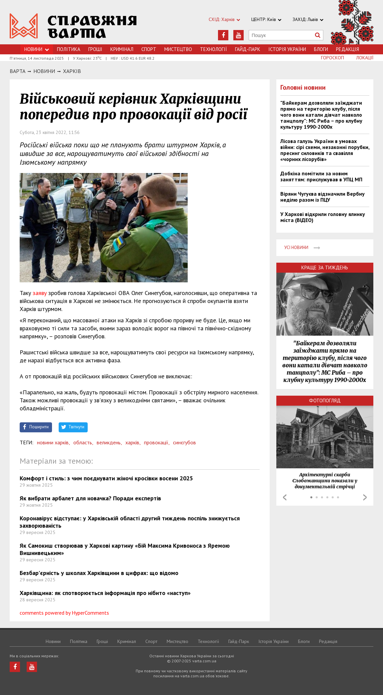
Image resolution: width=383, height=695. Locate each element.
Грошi (95, 49)
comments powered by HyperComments (64, 612)
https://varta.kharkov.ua (73, 25)
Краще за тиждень (324, 267)
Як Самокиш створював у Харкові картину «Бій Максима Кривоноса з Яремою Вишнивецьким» (125, 549)
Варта (17, 71)
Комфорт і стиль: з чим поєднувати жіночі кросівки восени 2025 (106, 478)
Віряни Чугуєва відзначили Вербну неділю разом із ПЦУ (322, 196)
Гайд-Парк (247, 49)
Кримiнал (121, 49)
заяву (40, 293)
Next (365, 497)
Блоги (321, 49)
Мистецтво (178, 49)
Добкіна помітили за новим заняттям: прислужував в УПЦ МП (321, 176)
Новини (36, 49)
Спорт (148, 49)
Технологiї (213, 49)
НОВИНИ (44, 71)
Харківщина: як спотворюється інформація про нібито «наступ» (105, 593)
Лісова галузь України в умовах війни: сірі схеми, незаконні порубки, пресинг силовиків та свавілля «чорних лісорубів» (324, 150)
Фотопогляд (325, 400)
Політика (68, 49)
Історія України (287, 49)
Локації (364, 58)
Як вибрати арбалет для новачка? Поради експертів (90, 498)
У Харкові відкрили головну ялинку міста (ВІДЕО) (322, 217)
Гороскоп (332, 58)
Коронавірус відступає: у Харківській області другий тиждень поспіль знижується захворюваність (130, 521)
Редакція (347, 49)
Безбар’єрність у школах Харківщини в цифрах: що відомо (99, 573)
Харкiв (72, 71)
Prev (284, 497)
